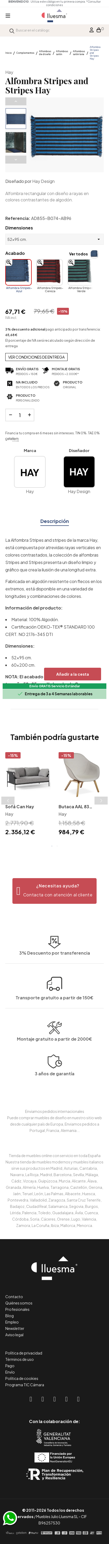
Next (15, 160)
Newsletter (14, 1328)
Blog (9, 1315)
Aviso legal (14, 1334)
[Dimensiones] (54, 239)
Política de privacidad (23, 1353)
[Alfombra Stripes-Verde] (81, 272)
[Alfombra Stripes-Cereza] (49, 272)
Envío (10, 1372)
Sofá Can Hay (19, 806)
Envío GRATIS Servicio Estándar (54, 686)
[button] (54, 891)
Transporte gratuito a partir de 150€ (54, 954)
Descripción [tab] (54, 521)
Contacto (14, 1296)
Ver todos (78, 253)
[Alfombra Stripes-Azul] (18, 272)
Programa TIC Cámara (24, 1384)
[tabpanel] (28, 794)
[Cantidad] (19, 415)
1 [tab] (52, 846)
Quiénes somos (18, 1303)
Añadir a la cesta (72, 673)
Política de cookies (21, 1378)
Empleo (12, 1322)
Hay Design (43, 181)
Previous (15, 101)
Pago (10, 1365)
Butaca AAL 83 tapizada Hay (74, 807)
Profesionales (17, 1309)
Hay (9, 72)
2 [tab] (57, 846)
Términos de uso (19, 1359)
